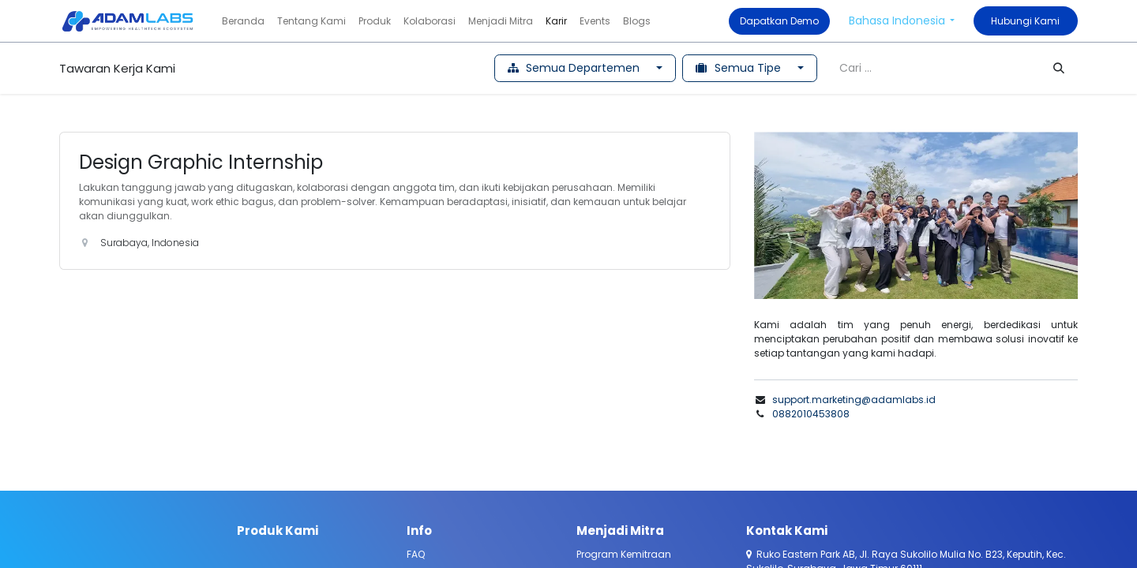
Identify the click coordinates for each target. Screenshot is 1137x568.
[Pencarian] (1059, 68)
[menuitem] (243, 21)
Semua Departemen (576, 68)
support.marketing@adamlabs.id (854, 399)
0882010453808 (811, 413)
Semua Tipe (740, 68)
